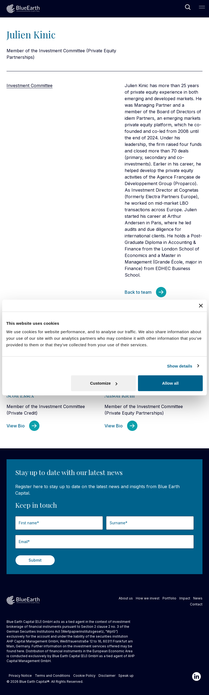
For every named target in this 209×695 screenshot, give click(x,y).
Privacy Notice (20, 675)
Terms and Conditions (52, 675)
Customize (103, 383)
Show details (179, 365)
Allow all (170, 383)
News (197, 598)
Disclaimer (107, 675)
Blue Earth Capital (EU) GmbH (75, 656)
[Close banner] (201, 305)
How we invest (147, 598)
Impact (184, 598)
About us (126, 598)
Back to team (138, 292)
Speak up (126, 675)
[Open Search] (188, 7)
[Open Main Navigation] (202, 7)
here (20, 651)
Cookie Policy (84, 675)
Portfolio (169, 598)
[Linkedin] (196, 676)
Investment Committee (30, 85)
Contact (196, 604)
